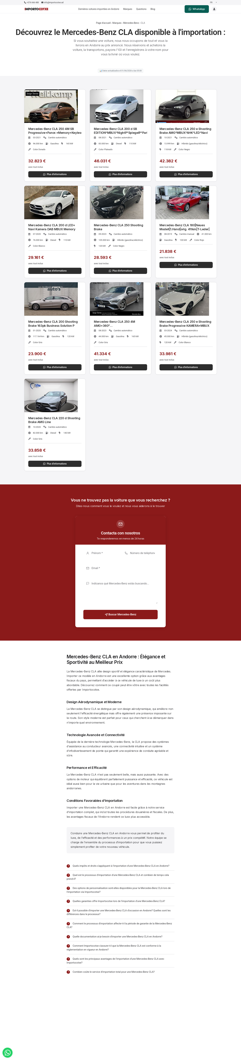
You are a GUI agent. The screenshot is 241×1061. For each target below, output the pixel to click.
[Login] (214, 9)
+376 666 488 (31, 2)
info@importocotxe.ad (52, 2)
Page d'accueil (103, 23)
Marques (127, 9)
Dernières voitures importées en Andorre (98, 9)
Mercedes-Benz (131, 23)
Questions (141, 9)
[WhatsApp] (8, 1053)
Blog (152, 9)
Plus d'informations (55, 174)
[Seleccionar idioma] (213, 2)
